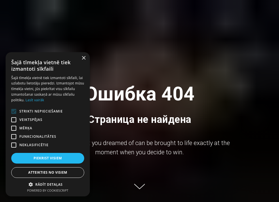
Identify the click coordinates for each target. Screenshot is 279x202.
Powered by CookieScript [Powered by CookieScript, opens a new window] (47, 190)
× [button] (83, 58)
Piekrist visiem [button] (47, 158)
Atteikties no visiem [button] (47, 172)
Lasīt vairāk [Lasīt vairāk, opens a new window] (35, 100)
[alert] (48, 124)
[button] (47, 184)
